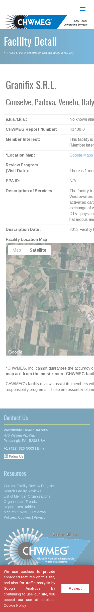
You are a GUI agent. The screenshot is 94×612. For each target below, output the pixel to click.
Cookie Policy (15, 605)
